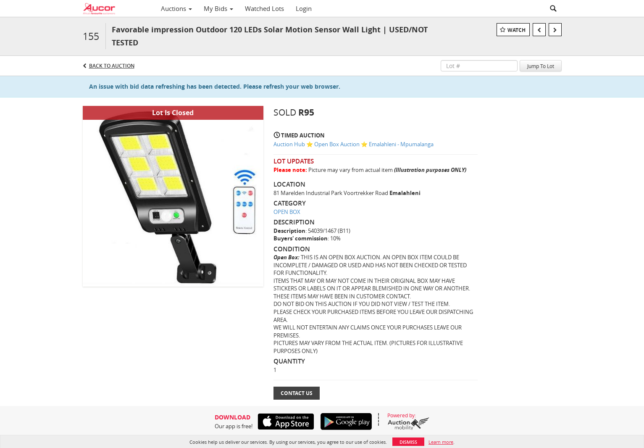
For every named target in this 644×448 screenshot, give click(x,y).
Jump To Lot (540, 66)
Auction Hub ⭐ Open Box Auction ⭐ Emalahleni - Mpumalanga (353, 144)
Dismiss (408, 442)
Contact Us (297, 393)
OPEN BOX (286, 212)
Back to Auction (111, 65)
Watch (516, 30)
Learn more (440, 442)
